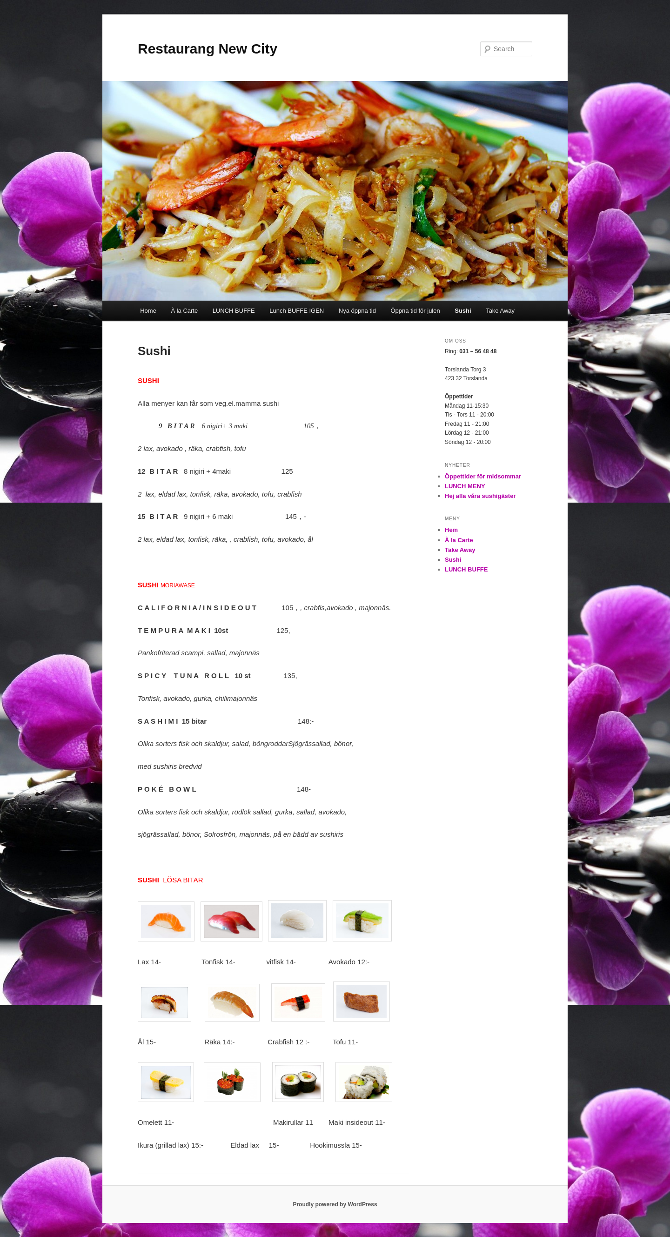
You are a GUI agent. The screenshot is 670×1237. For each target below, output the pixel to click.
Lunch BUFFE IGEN (296, 310)
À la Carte (184, 310)
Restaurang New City (207, 48)
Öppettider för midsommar (483, 476)
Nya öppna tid (357, 310)
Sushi (463, 310)
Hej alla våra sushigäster (480, 495)
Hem (451, 529)
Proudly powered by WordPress (335, 1204)
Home (148, 310)
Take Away (500, 310)
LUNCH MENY (465, 486)
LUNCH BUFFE (234, 310)
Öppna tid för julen (415, 310)
